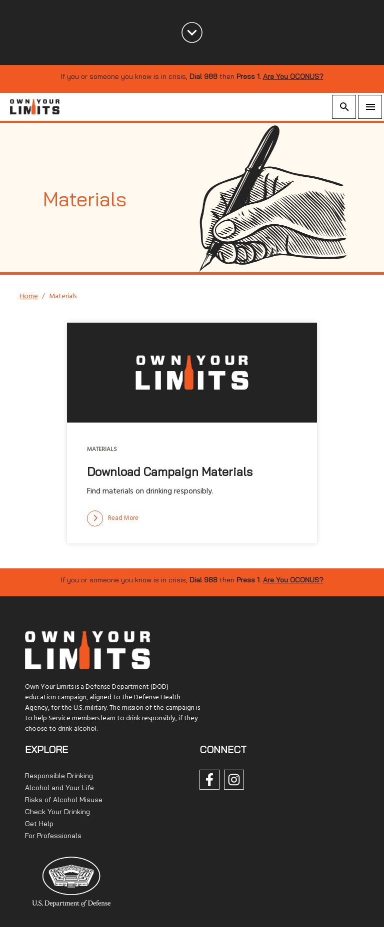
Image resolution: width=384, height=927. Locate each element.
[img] (192, 373)
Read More (112, 518)
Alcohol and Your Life (59, 787)
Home (29, 296)
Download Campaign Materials (169, 471)
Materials (102, 450)
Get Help (39, 823)
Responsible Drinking (59, 775)
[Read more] (112, 518)
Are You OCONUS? (293, 76)
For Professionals (53, 835)
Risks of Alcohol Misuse (63, 799)
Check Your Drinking (57, 811)
